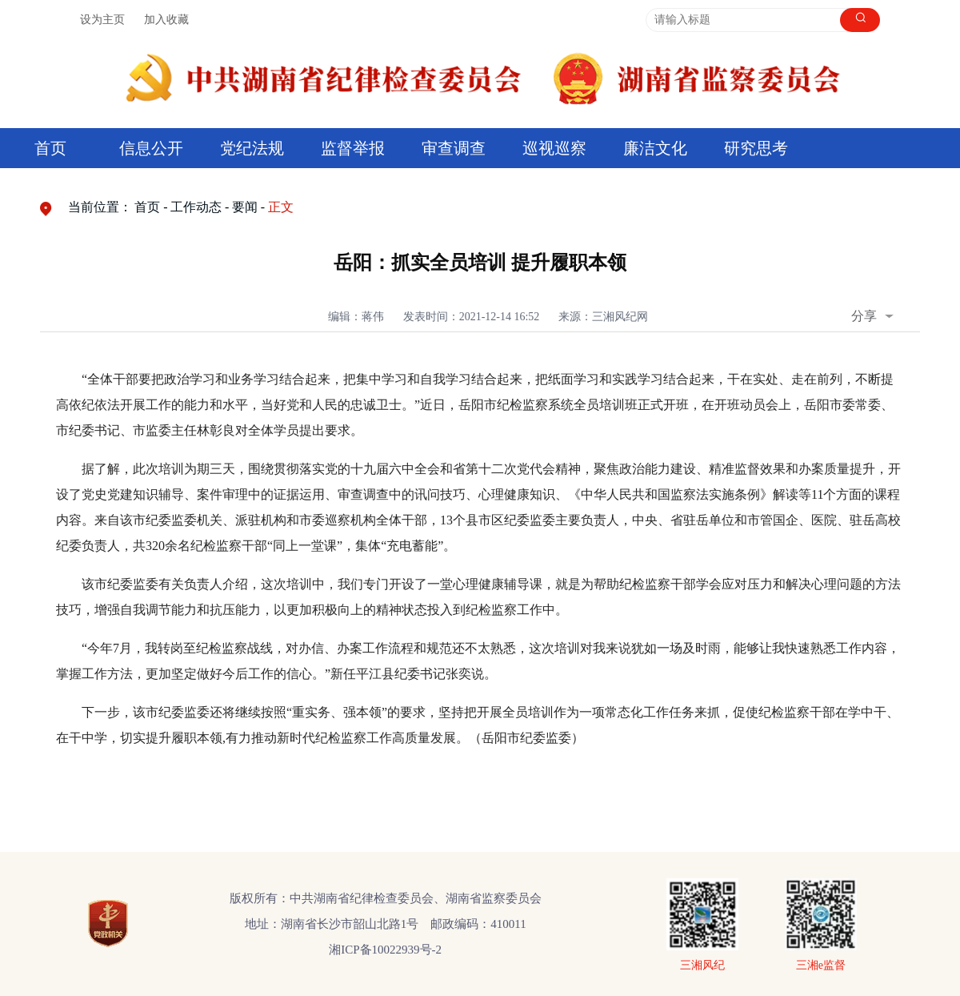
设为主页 (102, 20)
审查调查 (454, 148)
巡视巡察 (554, 148)
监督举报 (353, 148)
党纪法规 (252, 148)
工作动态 (196, 207)
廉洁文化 (655, 148)
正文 (281, 207)
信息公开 (151, 148)
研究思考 (756, 148)
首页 (50, 148)
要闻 (245, 207)
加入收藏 (166, 20)
